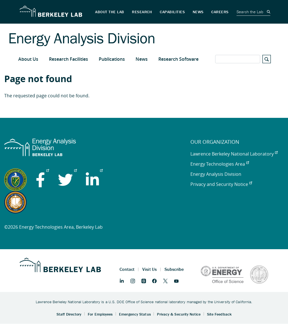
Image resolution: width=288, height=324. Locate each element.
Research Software (178, 59)
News (142, 59)
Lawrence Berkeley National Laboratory (234, 154)
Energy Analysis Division (215, 174)
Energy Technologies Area (219, 164)
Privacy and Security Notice (221, 184)
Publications (112, 59)
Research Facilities (68, 59)
